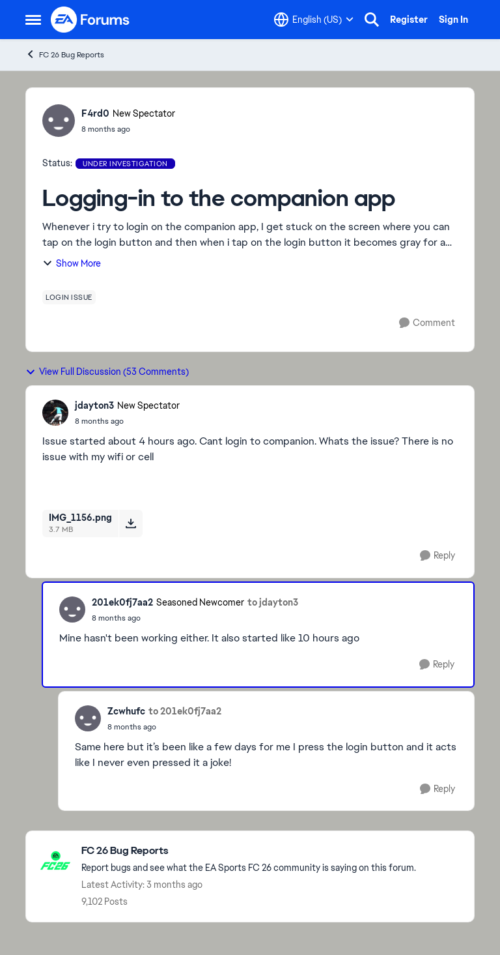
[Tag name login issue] (69, 297)
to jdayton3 (272, 602)
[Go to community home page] (90, 20)
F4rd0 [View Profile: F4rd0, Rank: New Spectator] (95, 113)
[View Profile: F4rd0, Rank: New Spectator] (58, 120)
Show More (71, 263)
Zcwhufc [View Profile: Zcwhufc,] (126, 711)
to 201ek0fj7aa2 (184, 711)
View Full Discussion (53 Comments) (107, 371)
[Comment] (427, 323)
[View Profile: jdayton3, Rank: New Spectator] (55, 413)
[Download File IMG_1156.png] (130, 523)
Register (409, 19)
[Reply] (437, 556)
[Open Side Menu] (33, 19)
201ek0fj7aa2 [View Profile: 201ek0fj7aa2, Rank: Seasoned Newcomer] (122, 602)
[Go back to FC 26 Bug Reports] (248, 851)
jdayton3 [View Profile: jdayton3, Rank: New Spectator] (94, 405)
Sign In (453, 19)
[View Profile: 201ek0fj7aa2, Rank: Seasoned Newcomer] (72, 609)
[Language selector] (313, 20)
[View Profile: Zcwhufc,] (88, 718)
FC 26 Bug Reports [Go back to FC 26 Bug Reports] (64, 54)
